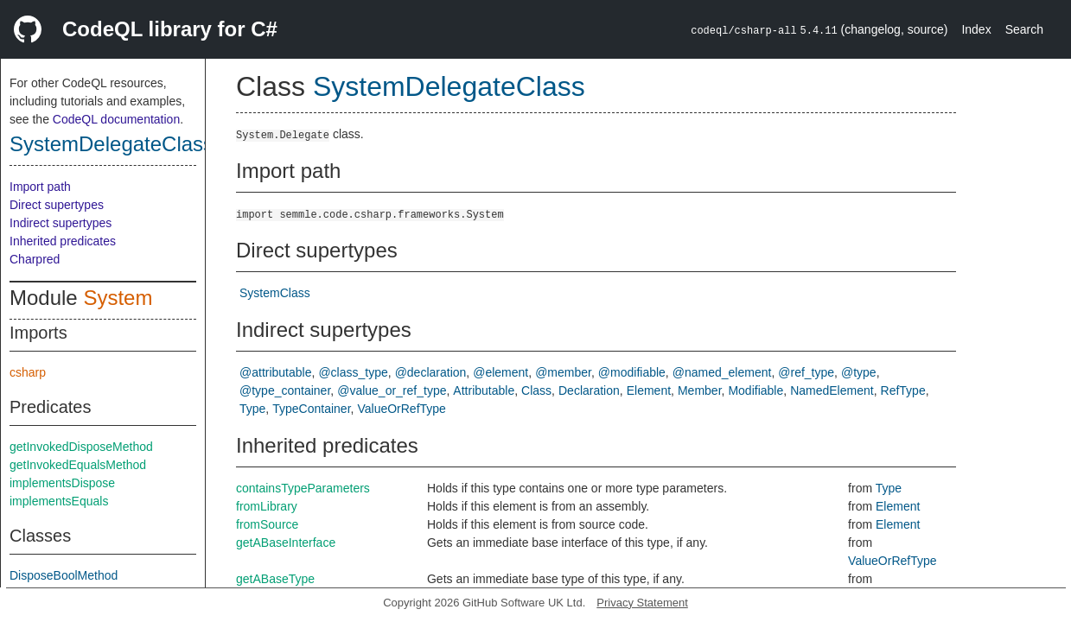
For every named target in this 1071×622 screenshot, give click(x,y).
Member (700, 390)
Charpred (35, 259)
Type (252, 409)
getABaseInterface (285, 542)
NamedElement (832, 390)
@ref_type (806, 372)
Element (649, 390)
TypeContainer (311, 409)
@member (563, 372)
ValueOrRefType (401, 409)
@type (859, 372)
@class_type (352, 372)
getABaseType (275, 579)
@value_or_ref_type (391, 390)
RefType (903, 390)
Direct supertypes (57, 205)
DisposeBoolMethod (64, 575)
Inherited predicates (63, 241)
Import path (40, 187)
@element (500, 372)
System (117, 297)
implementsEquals (59, 501)
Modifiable (755, 390)
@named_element (722, 372)
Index (976, 29)
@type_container (284, 390)
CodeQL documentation (116, 119)
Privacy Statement (642, 602)
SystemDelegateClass (112, 144)
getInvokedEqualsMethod (78, 465)
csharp (28, 372)
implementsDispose (62, 483)
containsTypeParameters (303, 488)
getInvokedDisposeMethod (81, 447)
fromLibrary (266, 506)
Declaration (589, 390)
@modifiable (632, 372)
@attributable (275, 372)
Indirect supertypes (61, 223)
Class (536, 390)
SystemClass (274, 293)
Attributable (483, 390)
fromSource (267, 524)
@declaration (431, 372)
